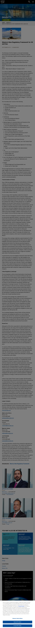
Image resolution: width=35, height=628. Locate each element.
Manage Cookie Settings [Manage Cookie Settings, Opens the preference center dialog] (18, 619)
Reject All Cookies (17, 623)
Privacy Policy (21, 607)
